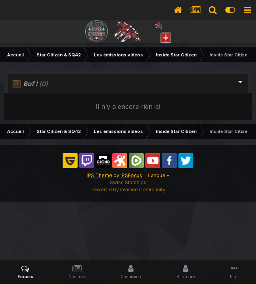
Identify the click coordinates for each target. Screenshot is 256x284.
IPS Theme (99, 175)
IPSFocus (131, 175)
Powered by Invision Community (128, 189)
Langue (158, 175)
